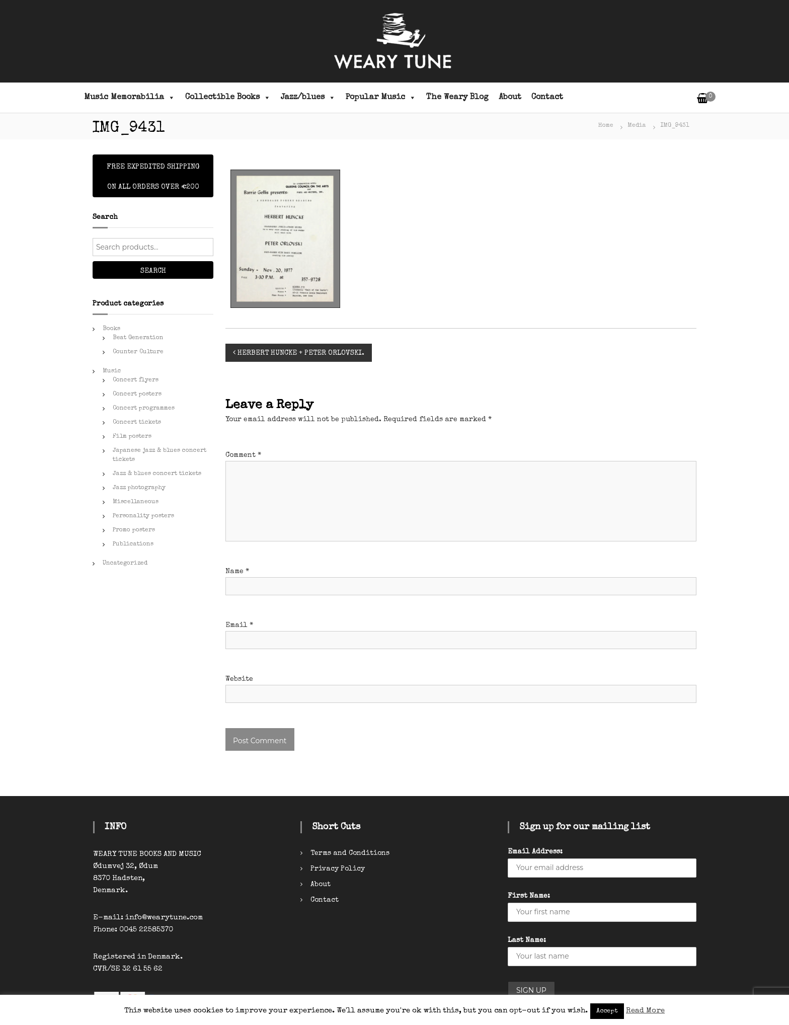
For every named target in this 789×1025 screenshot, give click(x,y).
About (510, 98)
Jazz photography (139, 488)
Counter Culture (138, 352)
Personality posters (143, 516)
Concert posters (137, 394)
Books (111, 329)
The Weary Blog (457, 98)
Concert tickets (137, 423)
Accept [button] (607, 1011)
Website (239, 679)
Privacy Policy (337, 869)
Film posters (132, 437)
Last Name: (527, 940)
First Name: (529, 896)
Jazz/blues (308, 98)
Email (239, 625)
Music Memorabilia (129, 98)
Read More (645, 1010)
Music (112, 371)
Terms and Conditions (349, 853)
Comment (243, 455)
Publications (133, 544)
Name (237, 571)
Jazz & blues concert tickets (157, 474)
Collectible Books (228, 98)
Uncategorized (125, 564)
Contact (547, 98)
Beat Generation (138, 338)
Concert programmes (144, 409)
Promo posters (134, 530)
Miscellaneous (136, 502)
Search (153, 271)
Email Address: (535, 851)
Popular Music (381, 98)
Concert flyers (136, 380)
